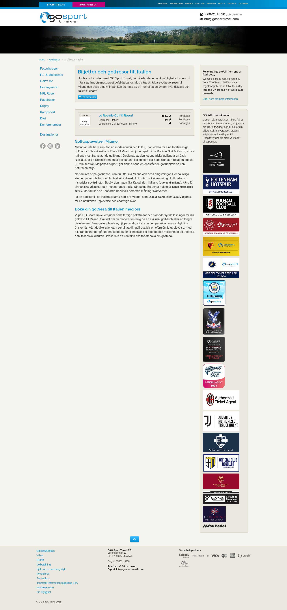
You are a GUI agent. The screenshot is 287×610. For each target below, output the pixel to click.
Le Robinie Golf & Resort (116, 115)
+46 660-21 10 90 (127, 566)
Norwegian (176, 4)
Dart (43, 118)
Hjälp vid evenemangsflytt (51, 569)
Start (42, 59)
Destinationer (49, 134)
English (199, 4)
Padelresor (47, 99)
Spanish (211, 4)
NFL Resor (47, 93)
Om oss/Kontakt (45, 550)
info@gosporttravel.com (219, 19)
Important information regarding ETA (57, 582)
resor (56, 4)
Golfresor (54, 59)
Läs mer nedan (87, 97)
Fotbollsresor (49, 68)
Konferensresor (50, 124)
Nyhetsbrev (42, 573)
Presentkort (43, 578)
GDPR (40, 560)
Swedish (162, 4)
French (232, 4)
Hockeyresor (48, 87)
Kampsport (47, 112)
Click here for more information (220, 98)
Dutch (221, 4)
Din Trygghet (43, 592)
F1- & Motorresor (51, 75)
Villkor (39, 555)
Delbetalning (43, 564)
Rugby (44, 106)
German (243, 4)
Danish (189, 4)
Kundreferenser (45, 587)
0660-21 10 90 (212, 14)
